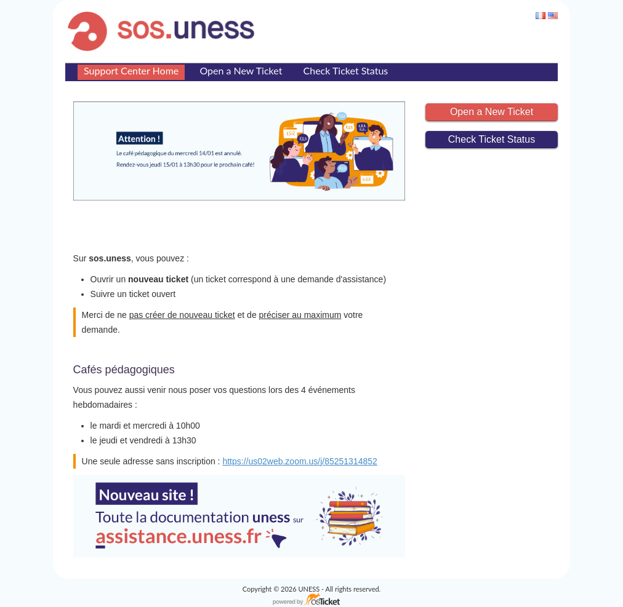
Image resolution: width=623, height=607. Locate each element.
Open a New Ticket (240, 70)
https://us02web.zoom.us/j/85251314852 (299, 461)
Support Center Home (131, 70)
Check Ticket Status (345, 70)
